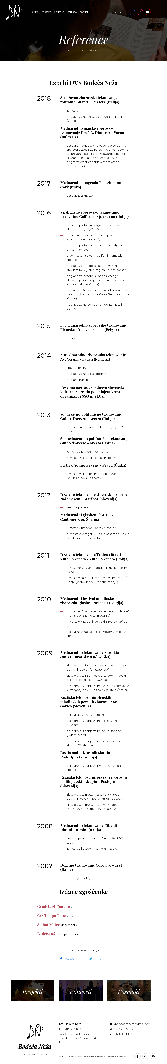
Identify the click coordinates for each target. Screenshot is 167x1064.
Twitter (98, 958)
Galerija (72, 12)
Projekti (46, 12)
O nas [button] (35, 12)
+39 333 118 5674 (123, 1033)
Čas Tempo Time (55, 915)
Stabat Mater (59, 924)
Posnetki (85, 12)
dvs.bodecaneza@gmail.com (132, 1024)
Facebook (69, 958)
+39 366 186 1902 (124, 1028)
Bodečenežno (59, 933)
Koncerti (59, 12)
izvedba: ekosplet (117, 1056)
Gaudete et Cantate (57, 906)
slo (117, 12)
